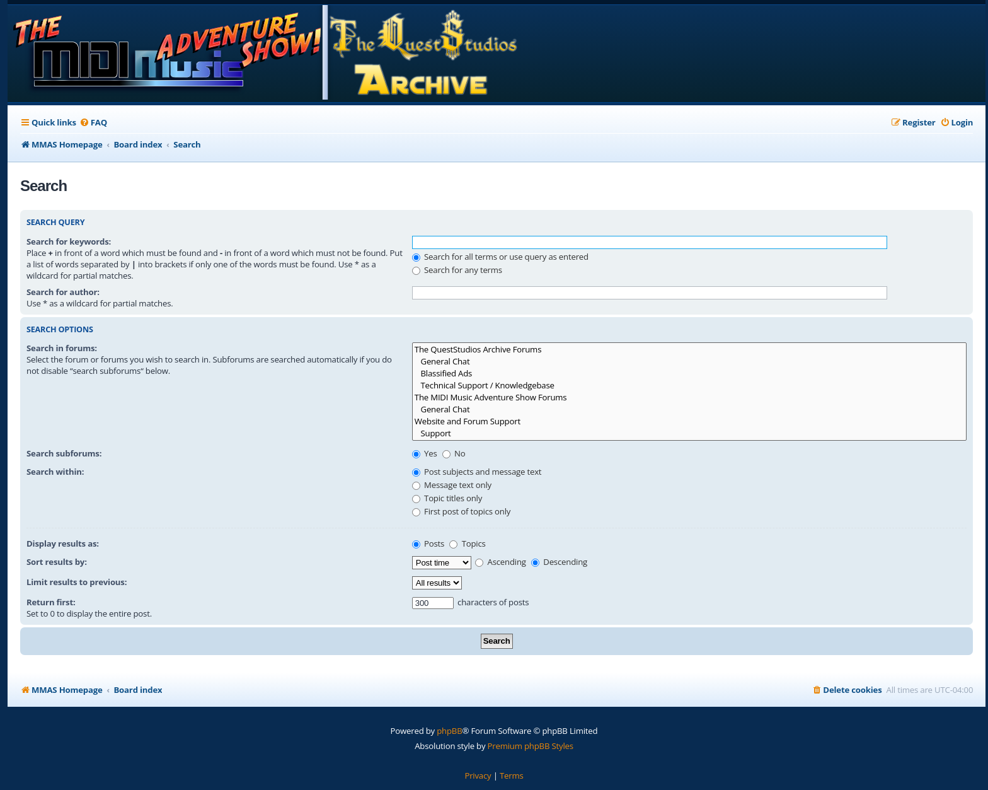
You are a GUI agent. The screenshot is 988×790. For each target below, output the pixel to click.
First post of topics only (461, 511)
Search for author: (63, 292)
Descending (559, 561)
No (454, 453)
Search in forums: (61, 348)
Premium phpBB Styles (530, 746)
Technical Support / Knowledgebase (689, 386)
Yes (424, 453)
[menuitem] (93, 122)
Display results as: (62, 543)
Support (689, 433)
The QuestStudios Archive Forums (689, 350)
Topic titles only (447, 498)
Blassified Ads (689, 374)
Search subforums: (63, 453)
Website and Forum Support (689, 421)
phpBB (449, 730)
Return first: (51, 602)
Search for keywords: (68, 241)
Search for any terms (457, 270)
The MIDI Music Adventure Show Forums (689, 398)
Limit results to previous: (76, 582)
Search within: (55, 471)
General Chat (689, 362)
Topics (467, 543)
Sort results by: (56, 561)
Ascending (500, 561)
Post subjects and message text (477, 471)
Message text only (451, 485)
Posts (428, 543)
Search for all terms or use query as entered (500, 256)
